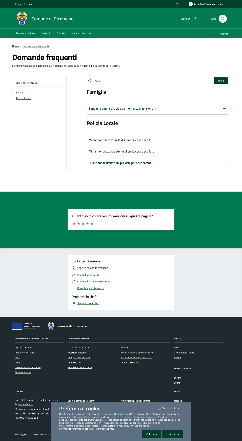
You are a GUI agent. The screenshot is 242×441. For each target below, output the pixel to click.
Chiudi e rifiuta (170, 408)
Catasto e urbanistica (78, 347)
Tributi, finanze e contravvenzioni (137, 352)
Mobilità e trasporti (77, 352)
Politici (18, 362)
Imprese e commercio (131, 362)
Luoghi (177, 378)
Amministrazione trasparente (135, 401)
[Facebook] (193, 18)
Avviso (177, 357)
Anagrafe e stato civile (79, 357)
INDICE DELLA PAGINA (39, 83)
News (177, 347)
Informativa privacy (42, 434)
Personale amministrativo (28, 367)
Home (15, 46)
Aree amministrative (25, 352)
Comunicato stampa (184, 352)
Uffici (17, 357)
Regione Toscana (23, 4)
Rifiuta (153, 434)
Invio (221, 81)
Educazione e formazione (80, 367)
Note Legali (20, 434)
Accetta (174, 434)
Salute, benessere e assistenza (136, 357)
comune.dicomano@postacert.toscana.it (39, 409)
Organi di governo (23, 347)
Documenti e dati (23, 372)
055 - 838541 (25, 404)
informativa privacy (104, 429)
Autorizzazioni (75, 362)
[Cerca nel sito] (223, 19)
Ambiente (126, 347)
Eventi (177, 383)
